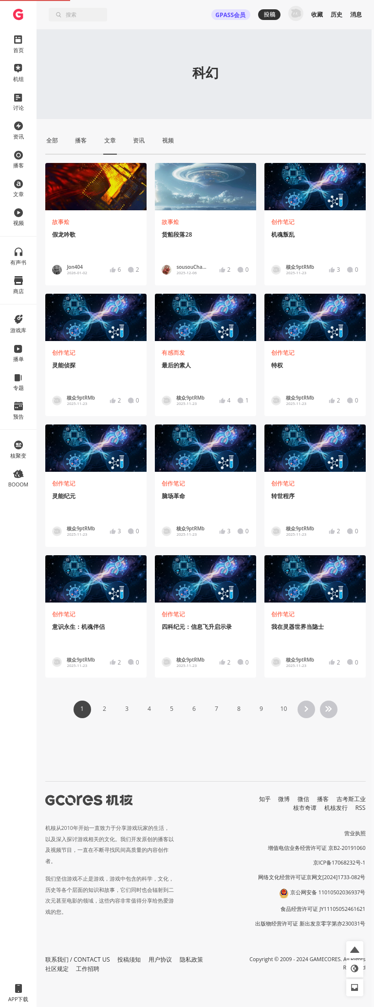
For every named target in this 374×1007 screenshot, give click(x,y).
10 (283, 709)
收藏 (317, 14)
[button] (354, 949)
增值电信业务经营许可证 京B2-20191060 (316, 848)
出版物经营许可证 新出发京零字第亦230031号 (310, 923)
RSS (360, 808)
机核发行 (336, 808)
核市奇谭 (305, 808)
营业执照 (355, 833)
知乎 (265, 799)
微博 (284, 799)
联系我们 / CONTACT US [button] (77, 959)
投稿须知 (129, 959)
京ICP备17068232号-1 (339, 862)
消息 (356, 14)
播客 (323, 799)
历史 (336, 14)
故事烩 (61, 222)
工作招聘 (87, 969)
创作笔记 (283, 222)
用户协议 (160, 959)
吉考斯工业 (351, 799)
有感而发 (173, 352)
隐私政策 (191, 959)
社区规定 (57, 969)
